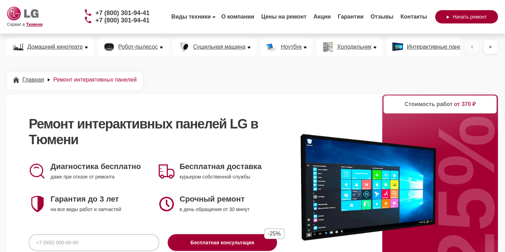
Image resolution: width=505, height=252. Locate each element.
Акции (322, 17)
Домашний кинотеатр (55, 47)
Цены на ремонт (284, 17)
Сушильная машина (219, 47)
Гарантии (351, 17)
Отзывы (382, 17)
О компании (237, 17)
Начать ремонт (466, 17)
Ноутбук (291, 47)
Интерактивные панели (437, 47)
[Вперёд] (490, 47)
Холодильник (354, 47)
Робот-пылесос (138, 47)
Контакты (413, 17)
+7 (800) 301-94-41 (122, 12)
